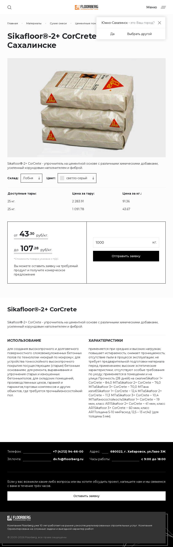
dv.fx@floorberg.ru (68, 459)
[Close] (159, 22)
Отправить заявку (126, 256)
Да (112, 34)
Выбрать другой (139, 34)
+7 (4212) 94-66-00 (68, 451)
